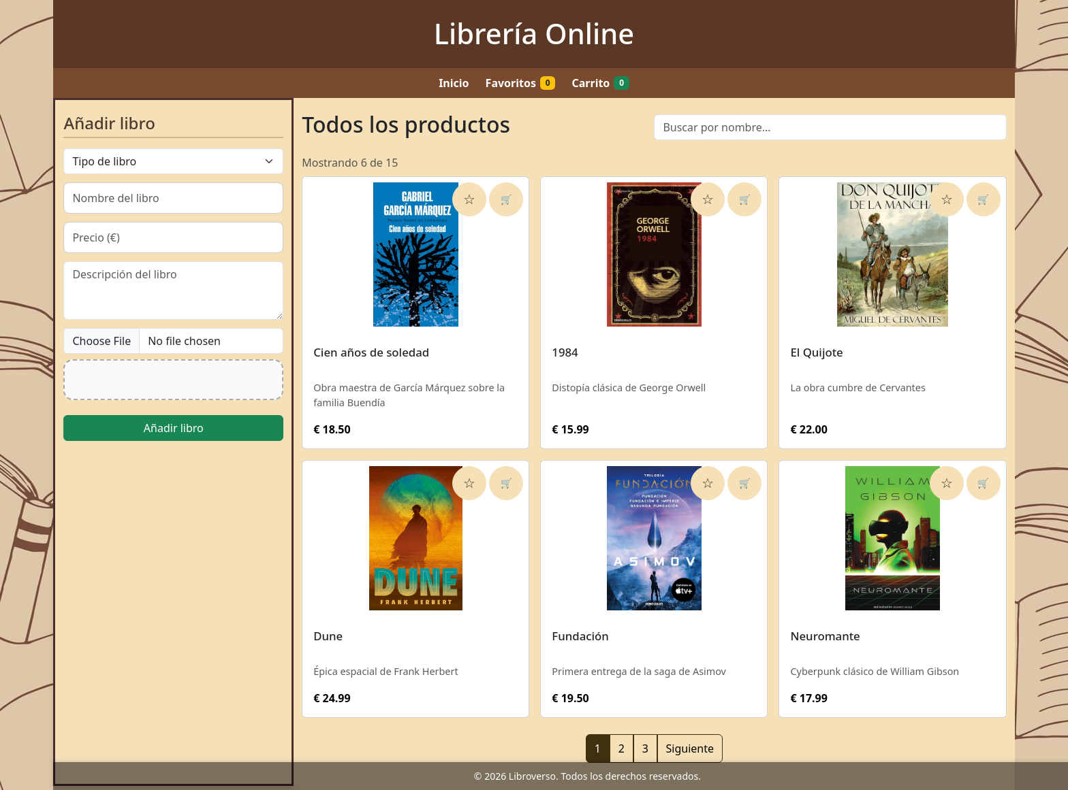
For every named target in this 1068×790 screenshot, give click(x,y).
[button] (173, 379)
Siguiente (690, 748)
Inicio (454, 83)
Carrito (600, 83)
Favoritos (521, 83)
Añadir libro (174, 428)
